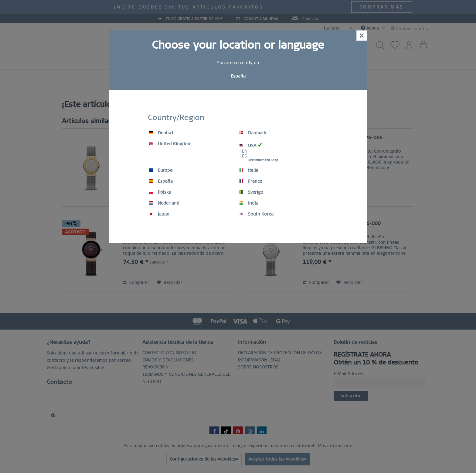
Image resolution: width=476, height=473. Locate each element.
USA (251, 145)
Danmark (253, 132)
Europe (160, 170)
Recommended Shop (263, 160)
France (251, 181)
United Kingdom (170, 143)
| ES (243, 156)
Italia (249, 170)
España (161, 181)
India (249, 203)
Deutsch (162, 132)
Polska (160, 192)
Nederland (164, 203)
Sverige (251, 192)
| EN (243, 151)
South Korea (257, 214)
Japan (159, 214)
